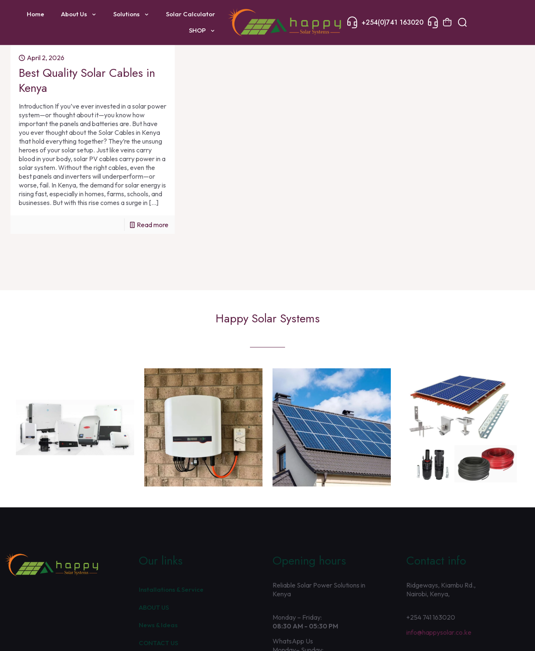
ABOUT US (154, 607)
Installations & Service (171, 589)
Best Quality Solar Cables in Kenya (87, 80)
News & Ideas (158, 625)
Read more (152, 224)
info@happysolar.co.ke (438, 632)
